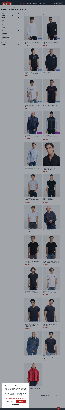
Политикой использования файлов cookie (15, 398)
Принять (21, 401)
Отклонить (10, 401)
